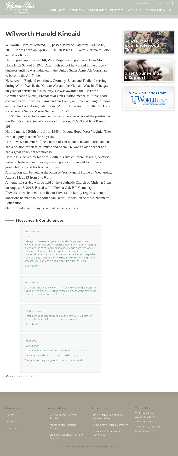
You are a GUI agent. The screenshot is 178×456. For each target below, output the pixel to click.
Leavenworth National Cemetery (110, 424)
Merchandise (97, 10)
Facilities (117, 10)
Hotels (10, 421)
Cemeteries (12, 428)
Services (76, 10)
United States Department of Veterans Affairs (108, 416)
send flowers (165, 3)
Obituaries (57, 10)
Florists (10, 414)
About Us (134, 10)
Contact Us (154, 10)
